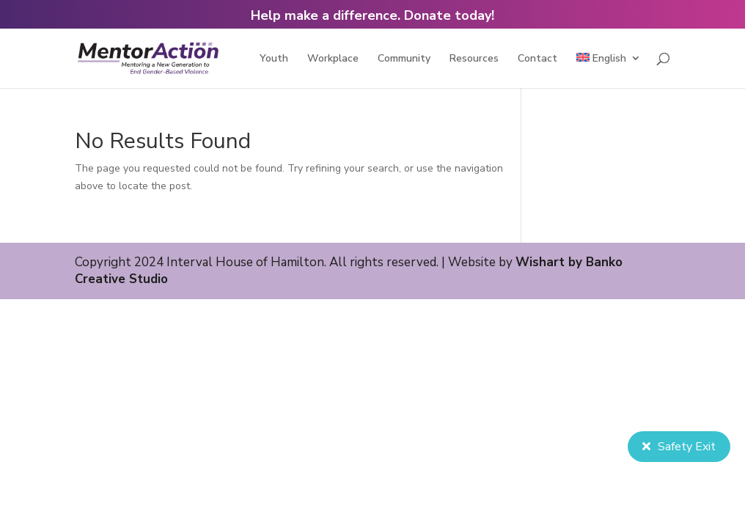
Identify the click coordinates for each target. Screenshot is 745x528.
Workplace (333, 59)
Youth (274, 59)
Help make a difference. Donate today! (372, 15)
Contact (537, 59)
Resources (474, 59)
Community (404, 59)
